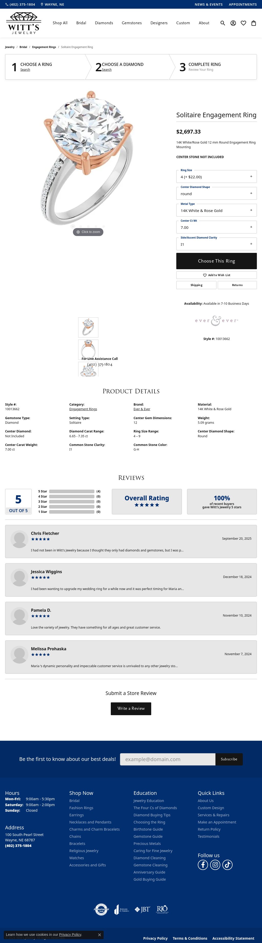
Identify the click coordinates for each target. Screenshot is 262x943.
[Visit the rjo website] (162, 909)
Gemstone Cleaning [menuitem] (151, 865)
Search (25, 70)
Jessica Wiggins (46, 571)
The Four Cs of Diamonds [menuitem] (155, 807)
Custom (183, 23)
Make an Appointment (217, 822)
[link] (20, 4)
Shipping (197, 285)
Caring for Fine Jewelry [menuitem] (153, 850)
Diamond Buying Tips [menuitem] (152, 814)
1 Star (42, 512)
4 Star (42, 496)
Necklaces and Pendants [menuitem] (90, 822)
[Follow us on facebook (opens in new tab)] (203, 865)
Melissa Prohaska (48, 649)
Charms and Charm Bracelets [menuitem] (94, 829)
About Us (206, 800)
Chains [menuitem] (75, 836)
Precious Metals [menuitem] (147, 843)
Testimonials (208, 836)
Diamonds (104, 23)
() (98, 491)
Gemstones (132, 23)
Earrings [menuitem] (76, 814)
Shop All (60, 23)
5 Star (42, 491)
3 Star (42, 501)
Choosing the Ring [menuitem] (149, 822)
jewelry (10, 47)
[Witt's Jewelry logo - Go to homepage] (24, 23)
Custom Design (211, 807)
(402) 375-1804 (99, 364)
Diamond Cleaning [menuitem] (150, 857)
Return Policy (209, 829)
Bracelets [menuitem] (77, 843)
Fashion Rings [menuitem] (81, 807)
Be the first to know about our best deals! (67, 759)
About (204, 23)
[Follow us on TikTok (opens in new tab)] (227, 865)
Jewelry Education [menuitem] (149, 800)
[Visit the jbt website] (142, 909)
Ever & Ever (142, 409)
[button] (223, 23)
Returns (237, 285)
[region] (88, 161)
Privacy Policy (70, 935)
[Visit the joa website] (121, 909)
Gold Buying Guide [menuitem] (150, 879)
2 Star (42, 506)
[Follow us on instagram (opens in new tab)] (215, 865)
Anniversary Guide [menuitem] (149, 872)
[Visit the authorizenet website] (101, 909)
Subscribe (229, 759)
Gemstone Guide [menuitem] (148, 836)
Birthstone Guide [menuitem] (148, 829)
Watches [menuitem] (76, 857)
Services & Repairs (213, 814)
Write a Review (131, 708)
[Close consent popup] (99, 934)
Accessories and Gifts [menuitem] (87, 865)
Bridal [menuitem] (74, 800)
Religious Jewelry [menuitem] (83, 850)
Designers (159, 23)
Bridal (81, 23)
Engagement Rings (44, 47)
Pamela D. (41, 610)
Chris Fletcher (45, 533)
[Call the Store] (18, 845)
